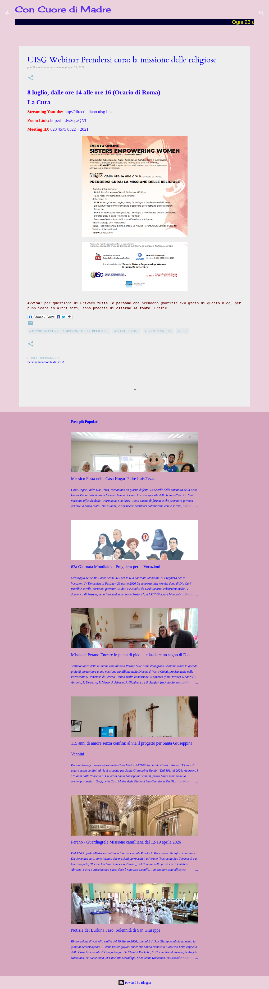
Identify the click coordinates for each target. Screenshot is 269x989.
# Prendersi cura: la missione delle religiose (69, 331)
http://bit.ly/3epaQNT (68, 120)
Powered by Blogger (134, 983)
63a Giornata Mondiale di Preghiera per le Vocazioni (116, 566)
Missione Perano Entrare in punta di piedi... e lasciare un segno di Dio (130, 655)
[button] (31, 78)
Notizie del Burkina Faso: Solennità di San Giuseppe (116, 930)
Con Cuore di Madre (63, 9)
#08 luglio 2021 (126, 331)
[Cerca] (261, 13)
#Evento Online (158, 331)
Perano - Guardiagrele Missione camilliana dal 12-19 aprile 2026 (126, 842)
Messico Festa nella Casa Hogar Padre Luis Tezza (113, 478)
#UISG (182, 331)
